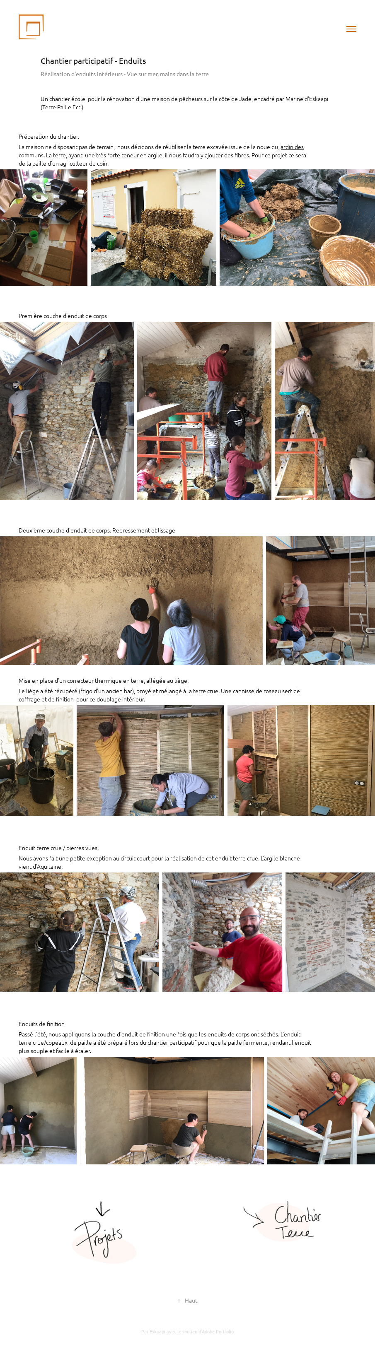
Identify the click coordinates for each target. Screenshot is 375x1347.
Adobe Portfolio (218, 1331)
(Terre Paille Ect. (61, 107)
